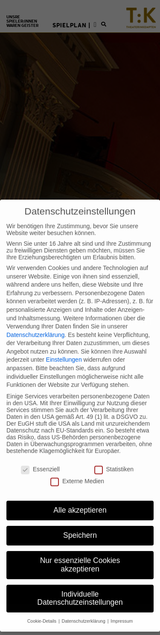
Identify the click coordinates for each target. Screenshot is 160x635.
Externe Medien (77, 469)
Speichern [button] (80, 524)
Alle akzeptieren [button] (80, 499)
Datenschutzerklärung (35, 323)
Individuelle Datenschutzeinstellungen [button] (79, 586)
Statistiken (114, 457)
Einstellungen (64, 348)
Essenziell (40, 457)
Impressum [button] (122, 609)
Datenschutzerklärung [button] (84, 609)
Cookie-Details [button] (42, 609)
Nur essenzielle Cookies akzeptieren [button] (80, 553)
